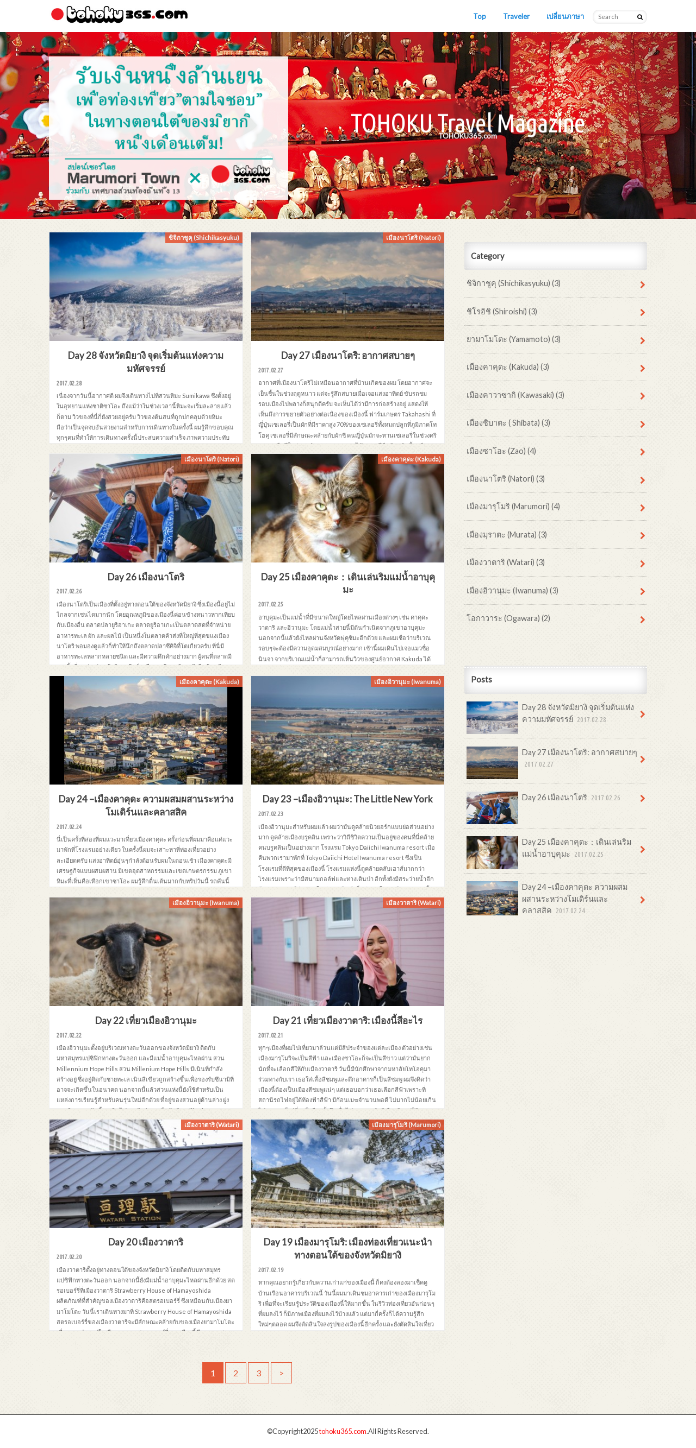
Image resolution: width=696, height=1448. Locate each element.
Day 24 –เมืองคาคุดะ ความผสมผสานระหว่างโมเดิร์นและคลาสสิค (547, 898)
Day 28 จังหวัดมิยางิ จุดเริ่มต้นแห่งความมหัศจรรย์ (550, 717)
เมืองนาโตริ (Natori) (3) (506, 478)
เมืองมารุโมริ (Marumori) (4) (513, 506)
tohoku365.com (342, 1431)
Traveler (516, 16)
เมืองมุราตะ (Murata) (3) (507, 534)
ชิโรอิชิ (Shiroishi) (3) (502, 311)
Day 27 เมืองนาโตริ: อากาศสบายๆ (552, 762)
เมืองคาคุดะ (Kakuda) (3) (508, 366)
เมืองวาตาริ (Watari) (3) (506, 562)
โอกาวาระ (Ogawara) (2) (508, 618)
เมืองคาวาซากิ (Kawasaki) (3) (515, 395)
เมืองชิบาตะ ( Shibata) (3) (508, 422)
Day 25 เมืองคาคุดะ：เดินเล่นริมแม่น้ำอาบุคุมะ (549, 852)
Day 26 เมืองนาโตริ (544, 801)
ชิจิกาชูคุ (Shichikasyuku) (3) (514, 283)
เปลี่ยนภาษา (565, 16)
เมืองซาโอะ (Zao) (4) (501, 451)
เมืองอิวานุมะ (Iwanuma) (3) (512, 590)
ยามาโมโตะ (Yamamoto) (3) (514, 339)
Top (479, 16)
